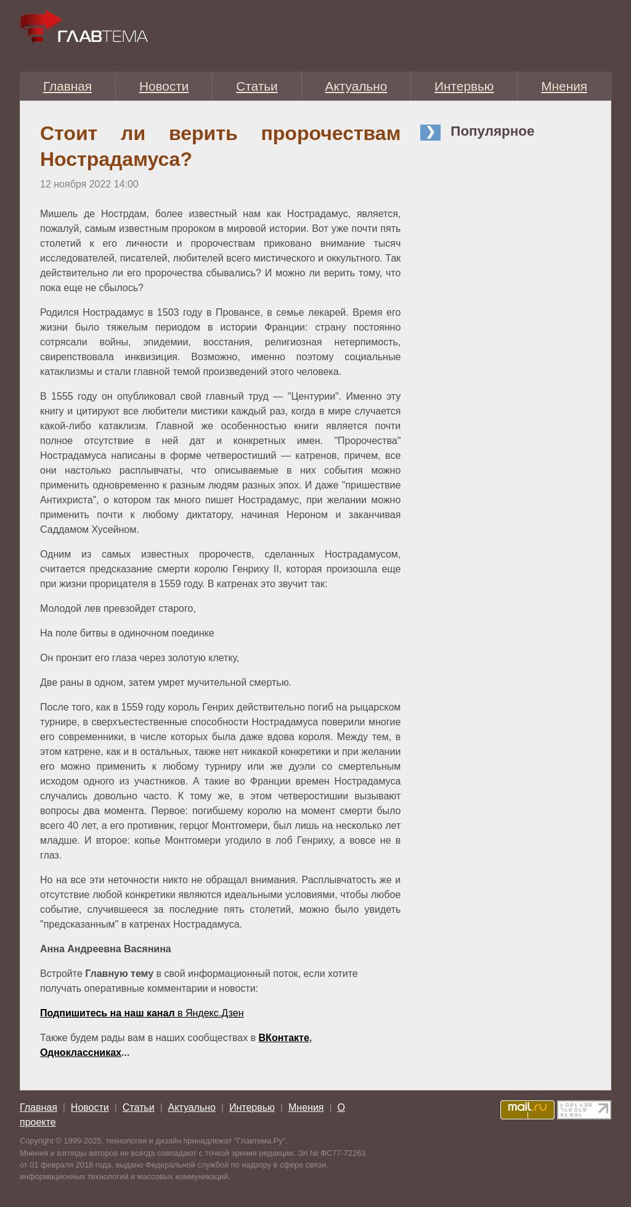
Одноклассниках (80, 1052)
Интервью (464, 86)
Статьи (256, 86)
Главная (67, 86)
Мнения (564, 86)
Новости (164, 86)
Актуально (356, 86)
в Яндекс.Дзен (141, 1013)
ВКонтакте (284, 1037)
